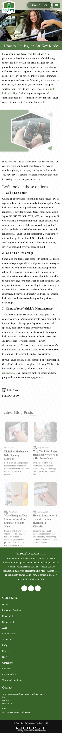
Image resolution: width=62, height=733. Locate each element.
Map (4, 697)
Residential (7, 616)
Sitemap (6, 668)
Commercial (8, 622)
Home (5, 604)
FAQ (4, 645)
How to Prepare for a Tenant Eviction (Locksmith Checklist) (45, 527)
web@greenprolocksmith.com (16, 712)
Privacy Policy (9, 674)
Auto (4, 628)
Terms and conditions (12, 680)
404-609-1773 (39, 5)
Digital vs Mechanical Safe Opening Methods (16, 461)
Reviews (6, 651)
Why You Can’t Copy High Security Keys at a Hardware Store (45, 461)
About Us (6, 639)
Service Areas (8, 633)
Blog (4, 657)
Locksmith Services (11, 610)
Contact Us (7, 663)
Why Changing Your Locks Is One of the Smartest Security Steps (15, 527)
